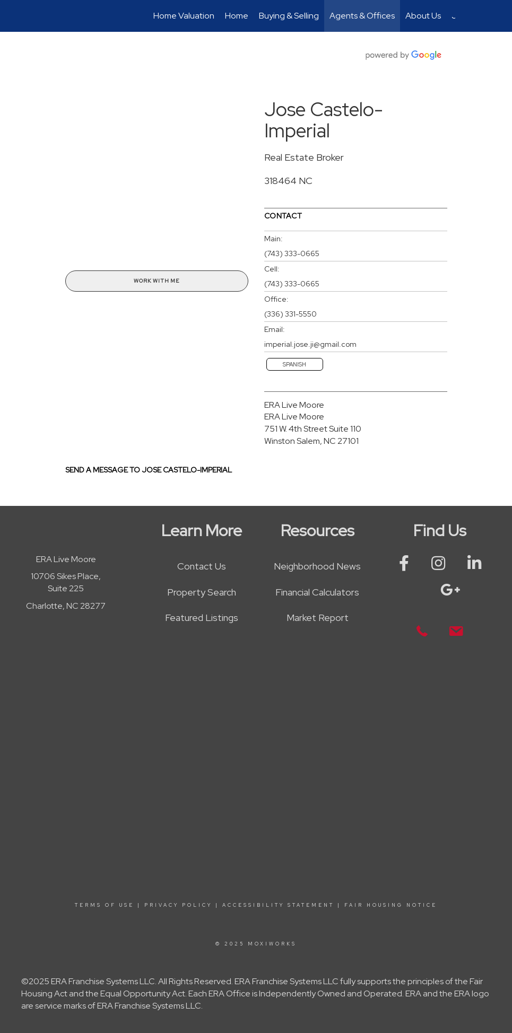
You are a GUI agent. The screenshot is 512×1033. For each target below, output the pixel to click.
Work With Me (156, 280)
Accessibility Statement (278, 905)
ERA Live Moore (294, 404)
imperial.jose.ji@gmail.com (310, 344)
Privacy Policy (178, 905)
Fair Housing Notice (390, 905)
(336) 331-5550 (290, 314)
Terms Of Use (104, 905)
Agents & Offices (362, 15)
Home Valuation (183, 15)
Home (236, 15)
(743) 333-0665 (291, 253)
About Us (423, 15)
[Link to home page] (62, 16)
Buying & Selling (289, 15)
